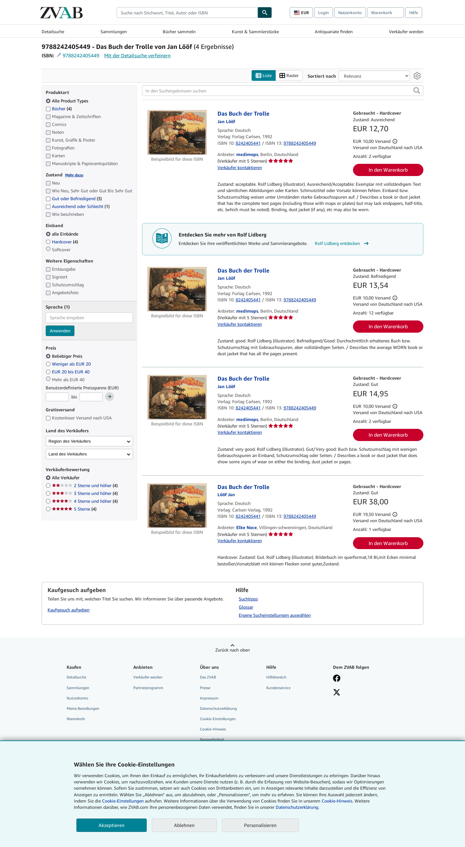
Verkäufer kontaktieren (239, 167)
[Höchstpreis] (91, 396)
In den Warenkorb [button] (388, 170)
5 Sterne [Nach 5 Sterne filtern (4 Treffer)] (74, 509)
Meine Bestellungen (83, 708)
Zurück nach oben (232, 649)
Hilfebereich (276, 677)
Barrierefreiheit (212, 739)
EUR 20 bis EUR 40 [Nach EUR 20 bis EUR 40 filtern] (68, 371)
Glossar (246, 607)
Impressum (209, 698)
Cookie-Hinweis (213, 729)
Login (323, 12)
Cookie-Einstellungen (123, 800)
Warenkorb (76, 718)
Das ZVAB (208, 677)
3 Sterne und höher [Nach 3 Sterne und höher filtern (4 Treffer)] (85, 493)
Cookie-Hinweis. (337, 800)
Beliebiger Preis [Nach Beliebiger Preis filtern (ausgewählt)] (65, 356)
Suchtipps (248, 598)
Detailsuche (53, 31)
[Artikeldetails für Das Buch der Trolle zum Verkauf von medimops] (177, 132)
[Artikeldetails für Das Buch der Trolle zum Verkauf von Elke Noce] (177, 505)
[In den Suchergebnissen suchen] (282, 90)
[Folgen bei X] (336, 693)
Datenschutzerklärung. (297, 807)
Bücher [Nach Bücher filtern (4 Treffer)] (59, 108)
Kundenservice (278, 687)
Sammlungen (113, 31)
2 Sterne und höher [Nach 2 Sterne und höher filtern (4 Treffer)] (85, 485)
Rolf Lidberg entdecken (342, 243)
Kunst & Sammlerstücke (255, 31)
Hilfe (413, 12)
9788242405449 (81, 55)
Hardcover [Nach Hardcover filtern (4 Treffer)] (62, 241)
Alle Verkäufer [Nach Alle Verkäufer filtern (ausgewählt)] (66, 477)
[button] (416, 90)
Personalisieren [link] (260, 825)
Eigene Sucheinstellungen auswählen (275, 615)
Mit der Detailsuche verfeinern (137, 55)
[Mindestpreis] (57, 396)
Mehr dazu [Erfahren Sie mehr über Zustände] (74, 175)
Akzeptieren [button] (112, 825)
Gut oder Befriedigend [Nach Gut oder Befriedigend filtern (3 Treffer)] (74, 198)
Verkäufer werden (406, 31)
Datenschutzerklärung (218, 708)
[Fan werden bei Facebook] (336, 679)
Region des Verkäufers (70, 441)
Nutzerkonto (350, 12)
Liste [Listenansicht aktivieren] (264, 76)
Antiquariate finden (334, 31)
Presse (205, 687)
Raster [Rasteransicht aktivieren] (289, 76)
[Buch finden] (265, 12)
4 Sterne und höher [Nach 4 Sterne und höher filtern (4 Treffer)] (85, 501)
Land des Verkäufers (68, 454)
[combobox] (187, 12)
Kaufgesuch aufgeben (68, 609)
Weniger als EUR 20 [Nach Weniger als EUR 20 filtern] (69, 363)
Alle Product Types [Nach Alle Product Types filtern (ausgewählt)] (67, 100)
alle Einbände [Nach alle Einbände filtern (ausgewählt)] (62, 233)
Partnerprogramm (148, 687)
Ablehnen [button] (184, 825)
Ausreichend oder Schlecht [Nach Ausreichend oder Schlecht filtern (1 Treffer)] (78, 206)
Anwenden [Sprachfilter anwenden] (60, 330)
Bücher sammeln (179, 31)
